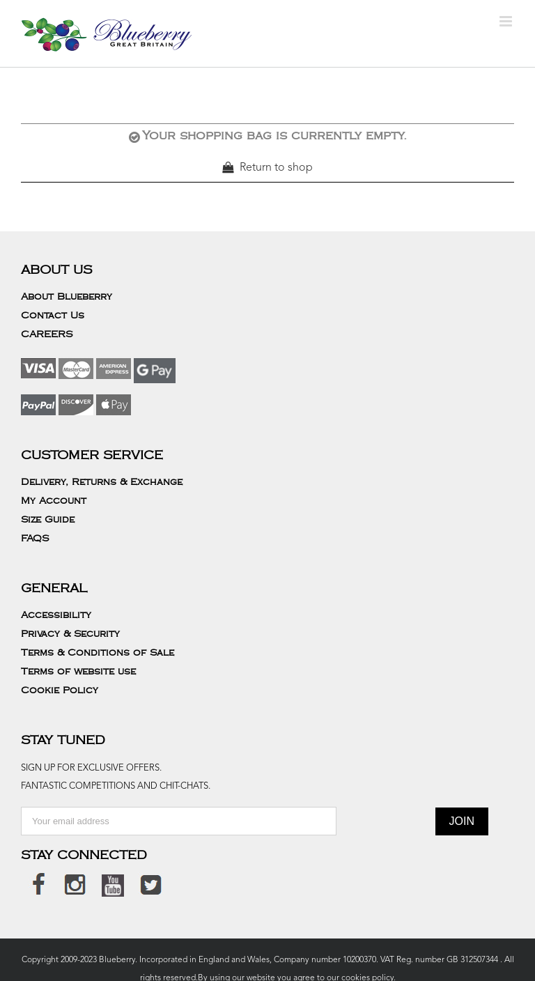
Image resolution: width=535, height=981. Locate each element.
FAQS (35, 538)
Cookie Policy (59, 690)
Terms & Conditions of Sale (97, 652)
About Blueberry (66, 296)
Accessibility (56, 615)
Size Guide (48, 519)
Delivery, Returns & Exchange (102, 482)
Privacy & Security (70, 634)
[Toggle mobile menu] (506, 21)
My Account (53, 500)
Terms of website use (78, 671)
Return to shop (276, 167)
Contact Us (52, 315)
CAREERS (46, 334)
